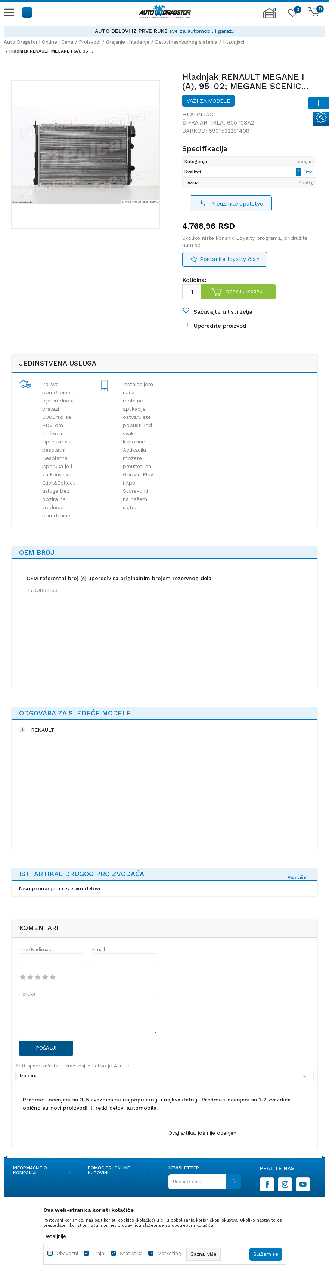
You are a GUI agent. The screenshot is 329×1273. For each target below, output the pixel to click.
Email (98, 949)
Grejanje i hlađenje (127, 42)
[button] (27, 12)
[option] (164, 31)
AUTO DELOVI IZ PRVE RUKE (131, 31)
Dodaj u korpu (244, 291)
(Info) (308, 172)
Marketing (169, 1253)
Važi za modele (208, 101)
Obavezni (67, 1253)
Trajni (99, 1253)
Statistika (131, 1253)
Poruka (27, 994)
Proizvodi (89, 42)
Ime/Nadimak (35, 949)
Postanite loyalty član (230, 259)
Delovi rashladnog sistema (186, 42)
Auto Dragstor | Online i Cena (38, 42)
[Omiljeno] (291, 15)
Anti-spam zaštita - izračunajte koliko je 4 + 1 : (72, 1066)
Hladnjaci (233, 42)
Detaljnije (54, 1236)
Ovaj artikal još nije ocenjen (202, 1133)
